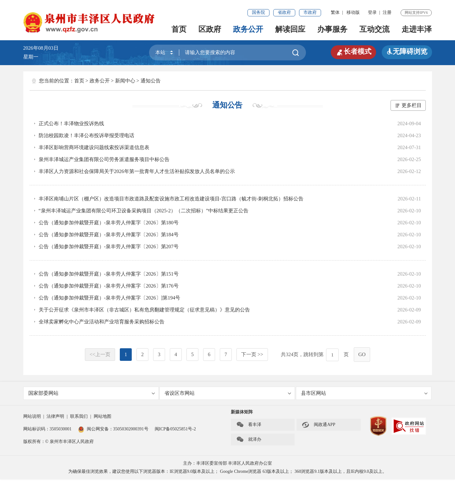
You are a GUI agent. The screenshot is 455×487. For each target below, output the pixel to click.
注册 (387, 12)
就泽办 (248, 439)
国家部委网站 (91, 393)
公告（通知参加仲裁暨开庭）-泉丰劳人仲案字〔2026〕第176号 (109, 285)
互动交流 (374, 29)
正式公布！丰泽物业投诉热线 (71, 123)
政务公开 (248, 29)
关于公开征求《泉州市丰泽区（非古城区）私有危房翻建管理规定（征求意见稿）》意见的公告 (144, 309)
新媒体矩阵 (242, 412)
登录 (372, 12)
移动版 (353, 12)
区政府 (209, 29)
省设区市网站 (227, 393)
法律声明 (55, 416)
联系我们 (79, 416)
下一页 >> (252, 354)
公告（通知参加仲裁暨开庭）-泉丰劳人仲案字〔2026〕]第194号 (109, 297)
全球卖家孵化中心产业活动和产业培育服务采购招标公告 (101, 321)
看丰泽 (248, 424)
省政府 (284, 12)
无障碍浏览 (406, 51)
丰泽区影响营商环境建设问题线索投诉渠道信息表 (94, 147)
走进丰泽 (417, 29)
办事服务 (332, 29)
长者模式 (353, 52)
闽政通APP (318, 424)
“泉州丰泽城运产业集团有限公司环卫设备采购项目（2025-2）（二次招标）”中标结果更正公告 (144, 210)
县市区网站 (364, 393)
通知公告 (151, 80)
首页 (178, 29)
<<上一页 (100, 354)
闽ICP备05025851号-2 (175, 429)
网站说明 (32, 416)
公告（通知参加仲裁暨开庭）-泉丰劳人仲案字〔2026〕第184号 (109, 234)
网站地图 (102, 416)
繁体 (335, 12)
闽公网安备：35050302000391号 (113, 429)
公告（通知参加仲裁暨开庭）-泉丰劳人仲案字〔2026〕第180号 (109, 222)
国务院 (258, 12)
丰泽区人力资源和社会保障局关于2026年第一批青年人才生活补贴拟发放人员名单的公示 (137, 171)
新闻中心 (125, 80)
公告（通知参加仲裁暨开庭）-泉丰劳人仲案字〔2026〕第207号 (109, 246)
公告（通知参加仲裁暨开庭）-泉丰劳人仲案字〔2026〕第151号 (109, 274)
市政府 (310, 12)
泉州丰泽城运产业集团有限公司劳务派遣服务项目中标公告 (104, 159)
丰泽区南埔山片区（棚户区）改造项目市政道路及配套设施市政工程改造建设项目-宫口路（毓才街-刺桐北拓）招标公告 (171, 198)
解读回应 (290, 29)
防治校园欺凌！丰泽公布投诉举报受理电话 (86, 135)
